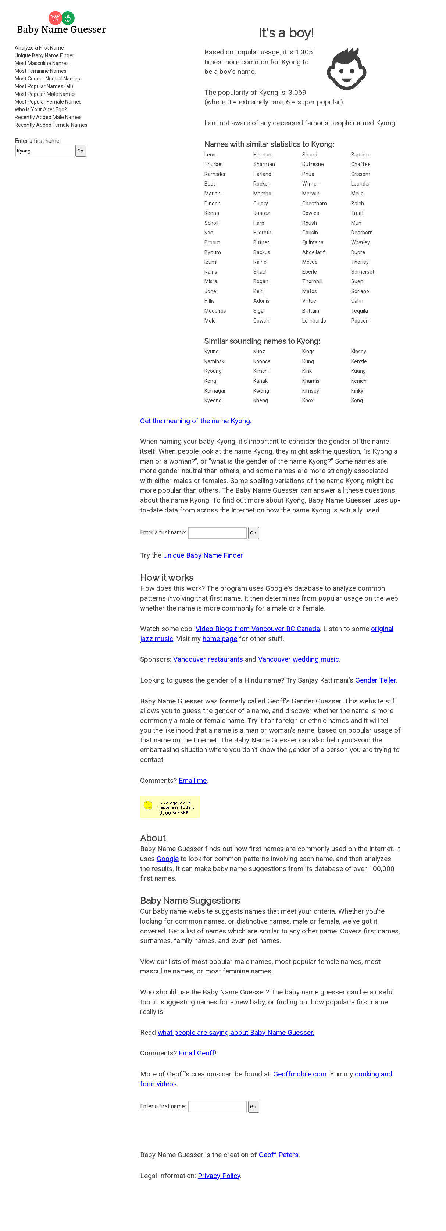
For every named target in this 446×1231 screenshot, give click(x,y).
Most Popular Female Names (48, 102)
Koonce (262, 361)
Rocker (261, 184)
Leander (360, 184)
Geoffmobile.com (300, 1074)
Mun (356, 223)
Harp (258, 223)
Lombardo (314, 321)
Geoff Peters (279, 1155)
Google (168, 858)
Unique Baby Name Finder (44, 55)
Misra (210, 281)
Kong (357, 400)
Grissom (360, 174)
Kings (308, 351)
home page (220, 638)
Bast (209, 184)
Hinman (262, 155)
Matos (309, 291)
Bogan (260, 281)
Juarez (261, 213)
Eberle (309, 272)
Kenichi (359, 381)
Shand (309, 155)
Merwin (311, 194)
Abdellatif (313, 252)
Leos (209, 155)
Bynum (212, 252)
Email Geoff (197, 1053)
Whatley (360, 242)
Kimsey (310, 391)
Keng (210, 381)
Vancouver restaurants (208, 659)
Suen (357, 281)
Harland (262, 174)
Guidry (260, 203)
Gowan (261, 321)
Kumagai (214, 391)
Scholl (211, 223)
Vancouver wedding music (298, 659)
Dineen (212, 203)
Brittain (310, 311)
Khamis (311, 381)
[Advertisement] (62, 273)
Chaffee (361, 164)
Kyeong (213, 400)
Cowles (310, 213)
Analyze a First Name (39, 48)
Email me (193, 780)
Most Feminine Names (41, 71)
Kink (307, 371)
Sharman (264, 164)
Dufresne (313, 164)
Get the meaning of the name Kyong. (195, 421)
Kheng (260, 400)
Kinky (357, 391)
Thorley (360, 262)
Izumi (210, 262)
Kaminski (214, 361)
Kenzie (359, 361)
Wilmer (310, 184)
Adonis (261, 301)
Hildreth (262, 232)
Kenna (211, 213)
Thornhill (312, 281)
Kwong (261, 391)
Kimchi (261, 371)
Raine (260, 262)
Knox (308, 400)
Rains (210, 272)
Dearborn (362, 232)
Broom (212, 242)
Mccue (310, 262)
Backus (261, 252)
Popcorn (361, 321)
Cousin (310, 232)
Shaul (260, 272)
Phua (308, 174)
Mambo (262, 194)
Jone (210, 291)
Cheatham (314, 203)
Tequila (359, 311)
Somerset (362, 272)
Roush (309, 223)
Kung (308, 361)
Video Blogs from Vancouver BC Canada (258, 629)
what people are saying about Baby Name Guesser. (236, 1032)
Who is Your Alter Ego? (41, 109)
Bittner (261, 242)
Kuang (358, 371)
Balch (357, 203)
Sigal (259, 311)
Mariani (213, 194)
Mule (210, 321)
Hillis (209, 301)
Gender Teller (375, 680)
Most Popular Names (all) (44, 86)
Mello (357, 194)
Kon (208, 232)
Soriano (360, 291)
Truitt (357, 213)
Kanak (260, 381)
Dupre (358, 252)
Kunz (259, 351)
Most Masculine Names (42, 63)
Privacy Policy (219, 1175)
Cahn (357, 301)
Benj (258, 291)
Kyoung (213, 371)
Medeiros (215, 311)
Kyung (211, 351)
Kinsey (358, 351)
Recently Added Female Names (51, 125)
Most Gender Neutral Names (47, 79)
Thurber (213, 164)
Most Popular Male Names (45, 94)
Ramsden (215, 174)
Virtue (309, 301)
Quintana (313, 242)
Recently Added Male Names (48, 117)
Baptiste (361, 155)
